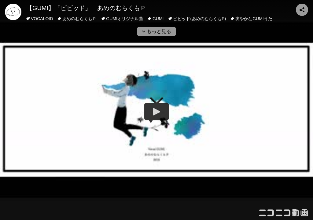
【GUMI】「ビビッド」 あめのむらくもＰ (86, 8)
